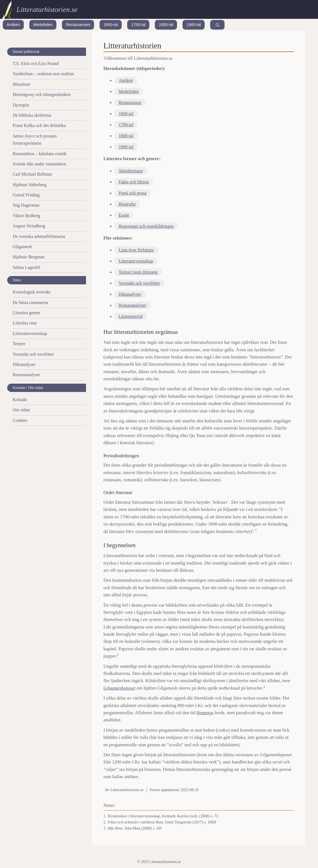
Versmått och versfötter (139, 283)
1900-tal (193, 24)
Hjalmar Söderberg (29, 184)
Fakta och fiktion (134, 182)
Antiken (13, 24)
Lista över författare (136, 250)
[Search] (217, 25)
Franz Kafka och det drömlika (39, 125)
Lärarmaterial (131, 316)
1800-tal (166, 24)
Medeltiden (43, 24)
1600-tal (110, 24)
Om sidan (21, 409)
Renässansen (78, 24)
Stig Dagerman (26, 205)
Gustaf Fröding (26, 195)
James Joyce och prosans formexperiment (35, 139)
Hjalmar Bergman (29, 256)
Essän (124, 215)
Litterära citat (25, 323)
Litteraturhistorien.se (47, 10)
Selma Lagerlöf (26, 267)
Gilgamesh (22, 246)
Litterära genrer (26, 312)
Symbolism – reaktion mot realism (43, 73)
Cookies (20, 420)
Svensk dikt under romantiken (39, 164)
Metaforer (21, 84)
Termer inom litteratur (138, 272)
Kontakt (20, 399)
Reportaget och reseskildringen (146, 226)
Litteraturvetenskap (136, 261)
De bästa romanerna (30, 302)
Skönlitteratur (131, 170)
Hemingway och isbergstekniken (42, 94)
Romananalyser (132, 305)
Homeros (204, 712)
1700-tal (138, 24)
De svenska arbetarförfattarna (39, 236)
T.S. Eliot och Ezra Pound (36, 63)
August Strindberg (29, 226)
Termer (19, 343)
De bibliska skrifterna (32, 115)
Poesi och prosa (132, 193)
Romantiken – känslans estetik (40, 153)
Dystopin (21, 105)
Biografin (127, 204)
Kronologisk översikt (31, 292)
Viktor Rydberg (26, 215)
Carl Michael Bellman (32, 174)
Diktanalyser (130, 294)
